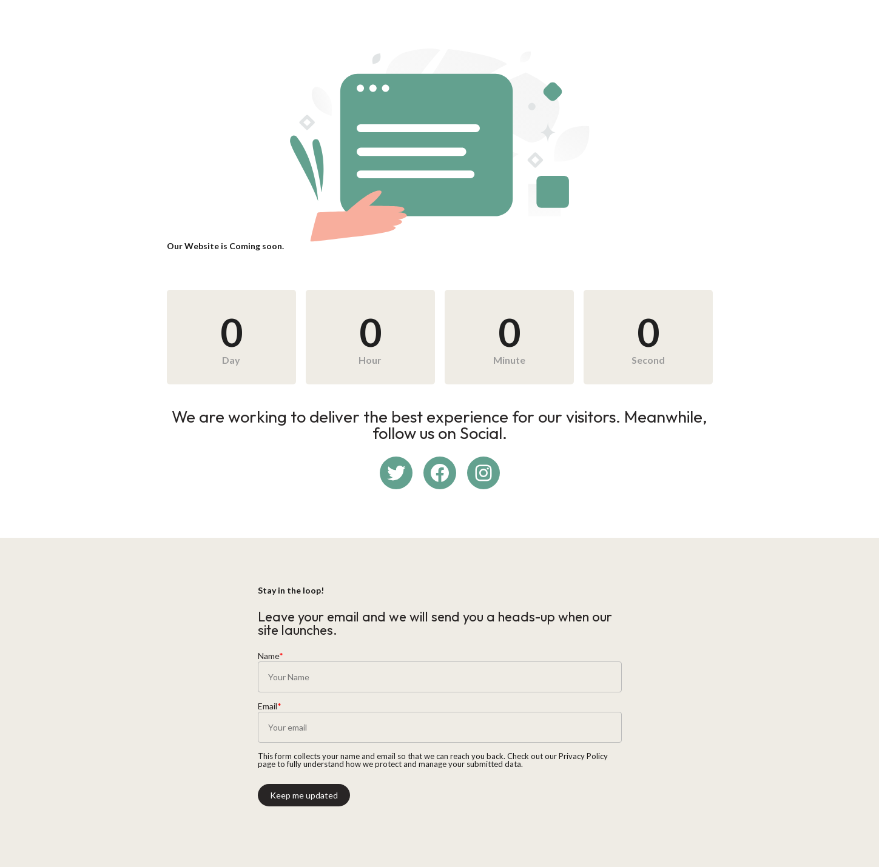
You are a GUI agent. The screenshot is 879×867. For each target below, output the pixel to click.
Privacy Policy (583, 756)
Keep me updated (304, 795)
